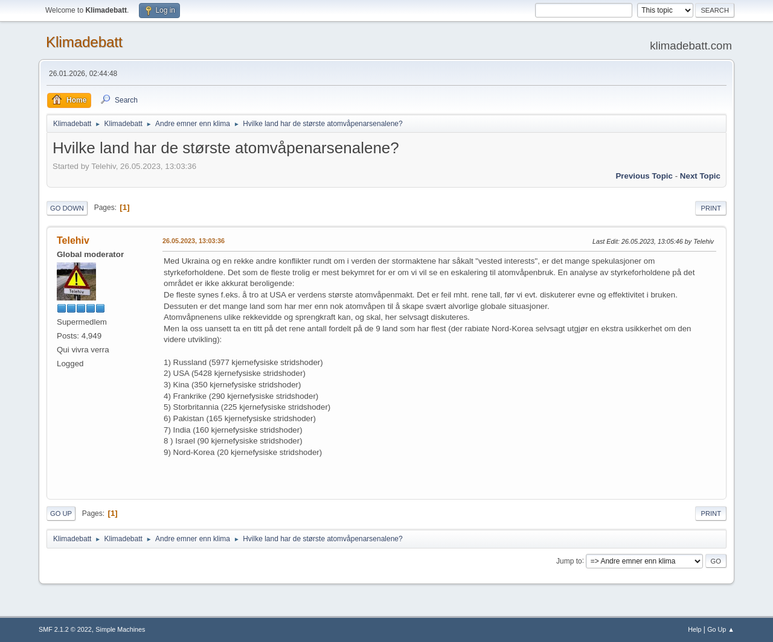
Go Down (67, 208)
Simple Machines (120, 629)
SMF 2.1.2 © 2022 (65, 629)
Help (694, 629)
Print (711, 208)
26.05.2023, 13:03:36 (193, 240)
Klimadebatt (84, 42)
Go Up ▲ (720, 629)
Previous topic (644, 175)
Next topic (700, 175)
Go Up (61, 513)
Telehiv (73, 240)
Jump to (569, 560)
